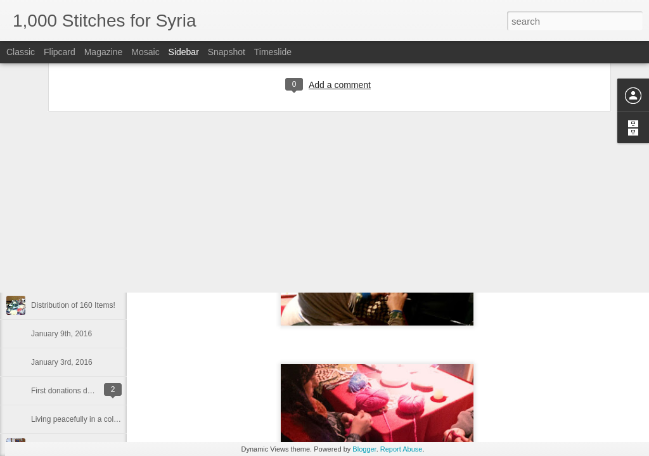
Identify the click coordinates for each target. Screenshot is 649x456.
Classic (20, 52)
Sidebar (184, 52)
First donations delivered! (73, 390)
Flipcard (59, 52)
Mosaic (145, 52)
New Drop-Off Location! (70, 248)
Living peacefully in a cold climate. (88, 419)
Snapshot (226, 52)
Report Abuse (401, 449)
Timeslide (273, 52)
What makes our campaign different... (94, 219)
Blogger (364, 449)
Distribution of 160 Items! (73, 305)
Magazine (103, 52)
